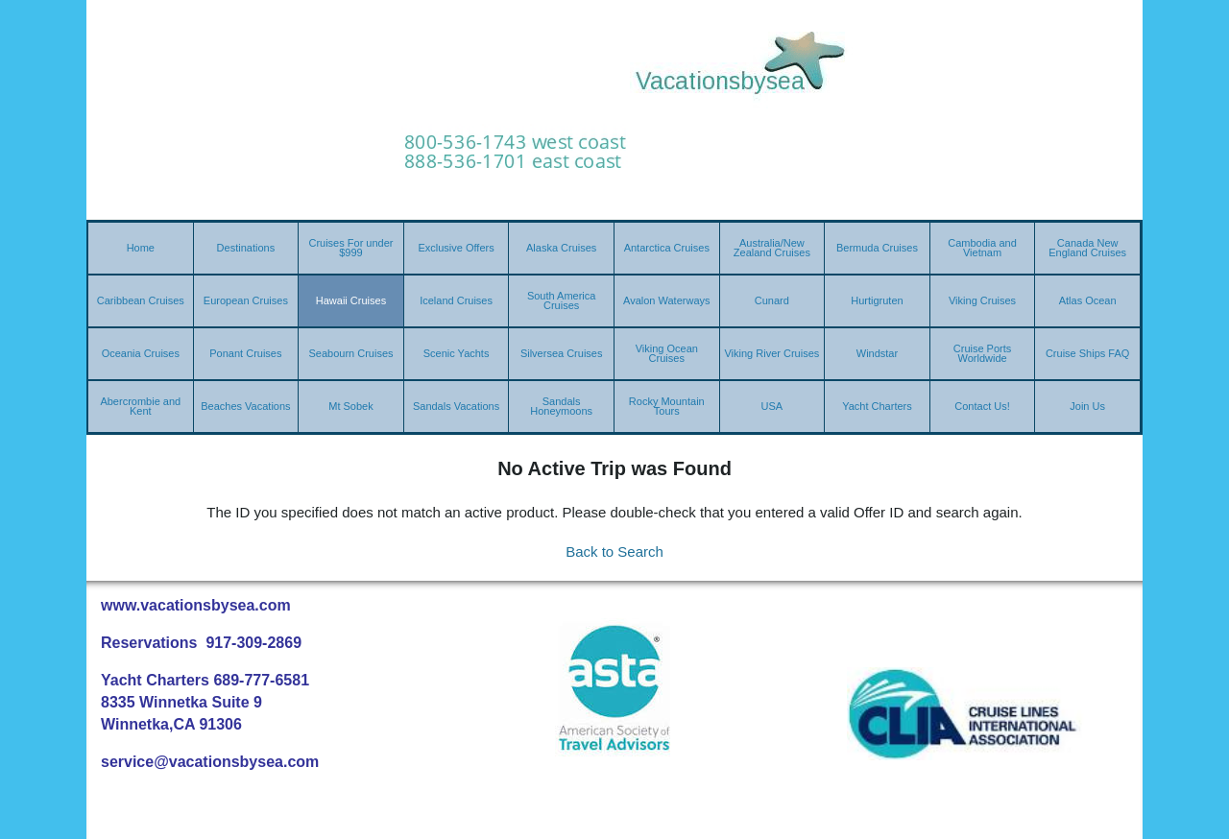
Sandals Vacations (456, 406)
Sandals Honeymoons (561, 406)
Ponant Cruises (245, 353)
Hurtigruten (877, 300)
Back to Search (614, 551)
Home (141, 247)
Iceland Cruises (456, 300)
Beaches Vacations (245, 406)
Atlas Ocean (1088, 300)
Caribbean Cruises (140, 300)
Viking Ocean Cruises (667, 353)
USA (772, 406)
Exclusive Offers (456, 247)
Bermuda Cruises (877, 247)
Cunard (772, 300)
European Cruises (246, 300)
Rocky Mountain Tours (667, 406)
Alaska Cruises (561, 247)
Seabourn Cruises (350, 353)
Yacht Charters (877, 406)
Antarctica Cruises (667, 247)
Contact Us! (981, 406)
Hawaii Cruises (351, 300)
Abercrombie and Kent (140, 406)
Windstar (877, 353)
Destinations (246, 247)
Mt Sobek (350, 406)
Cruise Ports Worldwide (982, 353)
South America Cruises (561, 300)
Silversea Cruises (561, 353)
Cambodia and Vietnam (982, 247)
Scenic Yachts (456, 353)
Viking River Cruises (771, 353)
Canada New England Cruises (1087, 247)
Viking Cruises (982, 300)
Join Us (1087, 406)
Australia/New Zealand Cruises (772, 247)
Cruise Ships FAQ (1087, 353)
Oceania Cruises (141, 353)
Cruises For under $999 (350, 247)
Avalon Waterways (666, 300)
